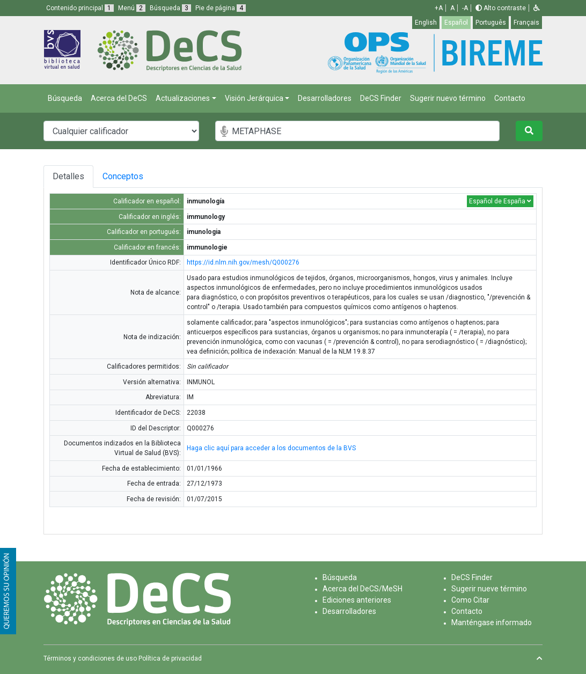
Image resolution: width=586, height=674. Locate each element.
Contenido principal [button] (80, 8)
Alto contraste (500, 8)
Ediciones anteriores (357, 600)
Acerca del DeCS (119, 98)
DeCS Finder (380, 98)
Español (456, 22)
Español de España (500, 201)
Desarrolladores (324, 98)
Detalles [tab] (68, 176)
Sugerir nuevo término (448, 98)
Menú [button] (131, 8)
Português (490, 22)
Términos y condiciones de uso (90, 658)
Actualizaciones (183, 98)
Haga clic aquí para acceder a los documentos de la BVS (271, 448)
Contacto (509, 98)
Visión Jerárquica (254, 98)
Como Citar (470, 600)
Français (526, 22)
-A (465, 8)
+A (439, 8)
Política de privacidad (170, 658)
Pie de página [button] (220, 8)
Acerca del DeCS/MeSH (362, 588)
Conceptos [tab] (122, 176)
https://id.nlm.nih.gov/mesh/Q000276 (243, 262)
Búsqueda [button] (170, 8)
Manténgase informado (491, 622)
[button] (537, 8)
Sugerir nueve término (489, 588)
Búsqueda (65, 98)
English (426, 22)
